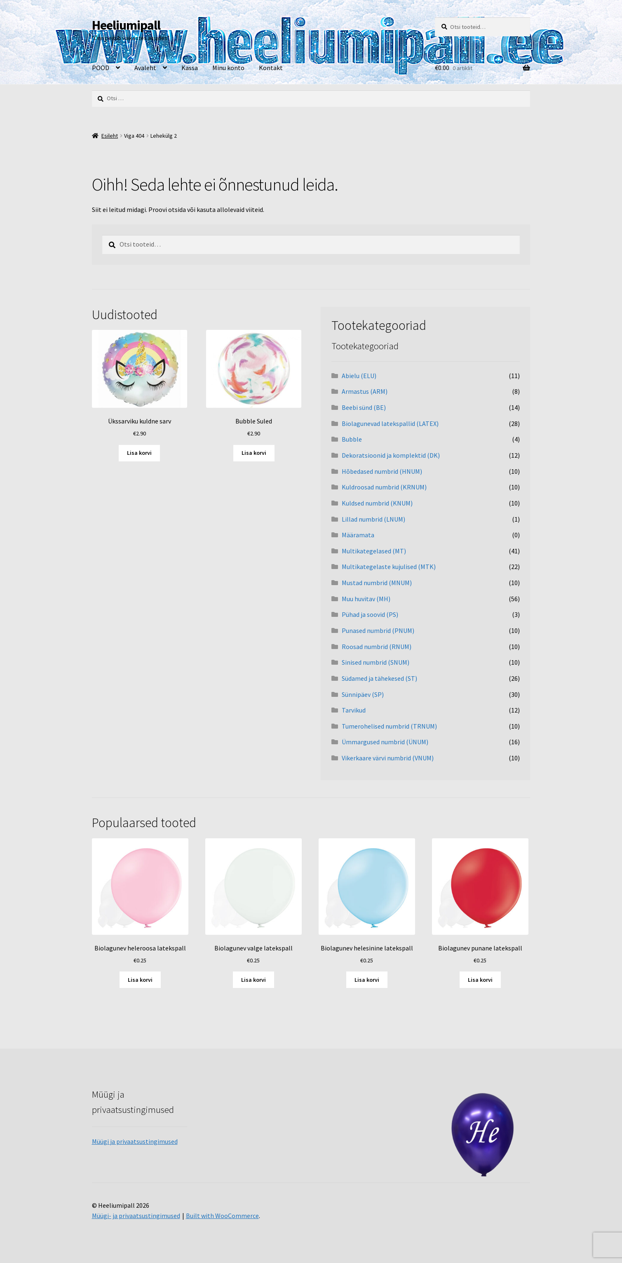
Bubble (352, 439)
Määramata (358, 535)
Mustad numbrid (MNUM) (377, 583)
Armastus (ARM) (364, 391)
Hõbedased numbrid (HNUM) (382, 471)
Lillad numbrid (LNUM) (373, 519)
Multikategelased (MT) (374, 551)
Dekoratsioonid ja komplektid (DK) (391, 455)
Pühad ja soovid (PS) (370, 614)
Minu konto (228, 68)
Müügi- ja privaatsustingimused (136, 1215)
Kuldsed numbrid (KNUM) (377, 503)
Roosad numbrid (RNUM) (376, 646)
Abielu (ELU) (359, 376)
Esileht (109, 135)
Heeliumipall (126, 25)
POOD (100, 68)
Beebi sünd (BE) (364, 407)
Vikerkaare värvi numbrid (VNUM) (388, 758)
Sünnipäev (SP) (363, 694)
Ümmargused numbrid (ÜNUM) (385, 742)
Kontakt (271, 68)
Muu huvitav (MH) (366, 599)
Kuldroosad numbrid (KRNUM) (384, 487)
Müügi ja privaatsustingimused (135, 1141)
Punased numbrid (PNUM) (378, 630)
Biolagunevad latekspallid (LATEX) (390, 423)
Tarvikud (354, 710)
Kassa (189, 68)
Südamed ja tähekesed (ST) (379, 678)
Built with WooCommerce (222, 1215)
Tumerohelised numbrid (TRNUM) (389, 726)
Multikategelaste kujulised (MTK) (389, 566)
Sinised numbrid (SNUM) (375, 662)
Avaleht (145, 68)
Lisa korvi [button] (139, 452)
